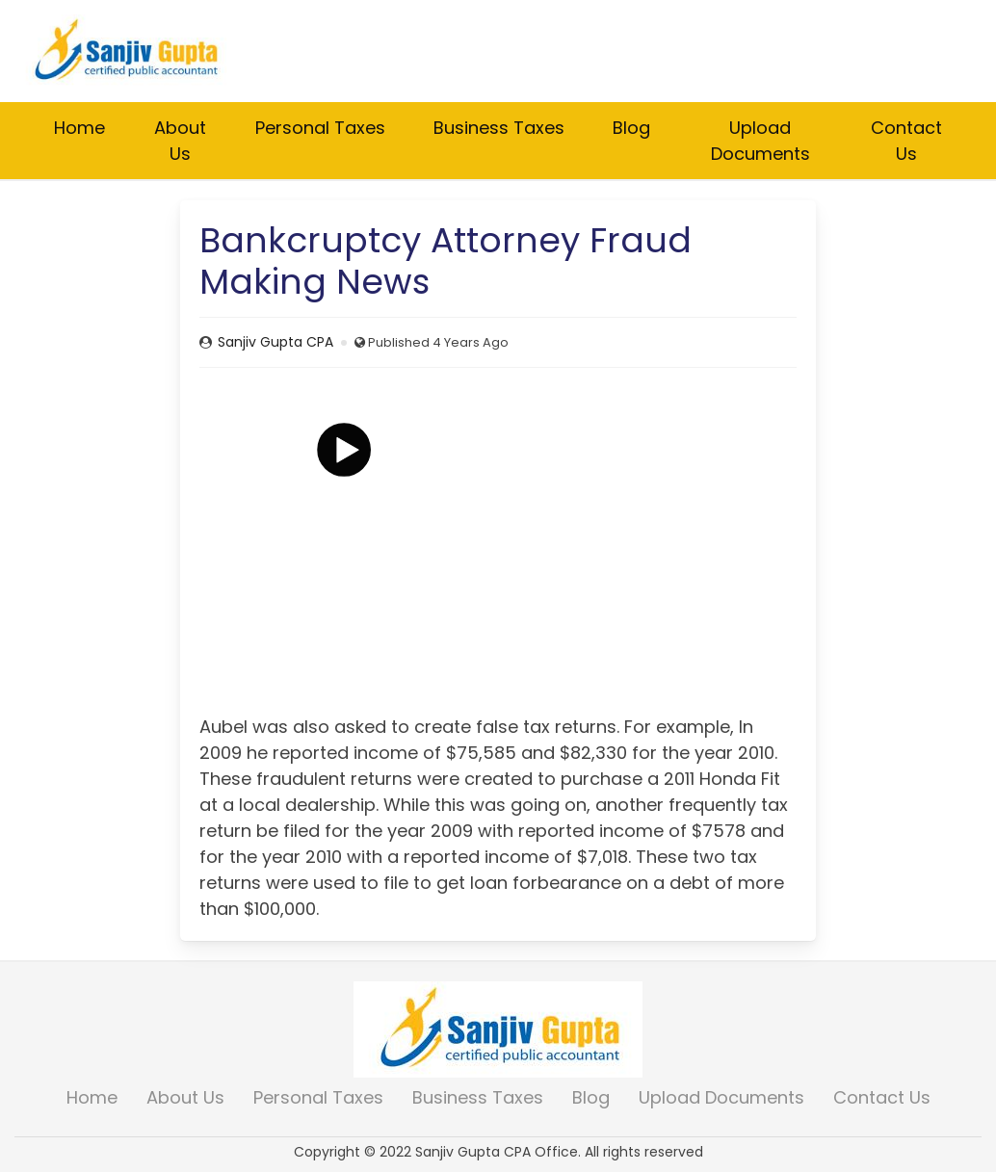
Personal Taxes (320, 128)
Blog (631, 128)
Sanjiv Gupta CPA (275, 342)
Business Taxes (498, 128)
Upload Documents (760, 141)
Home (79, 128)
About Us (180, 141)
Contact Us (906, 141)
